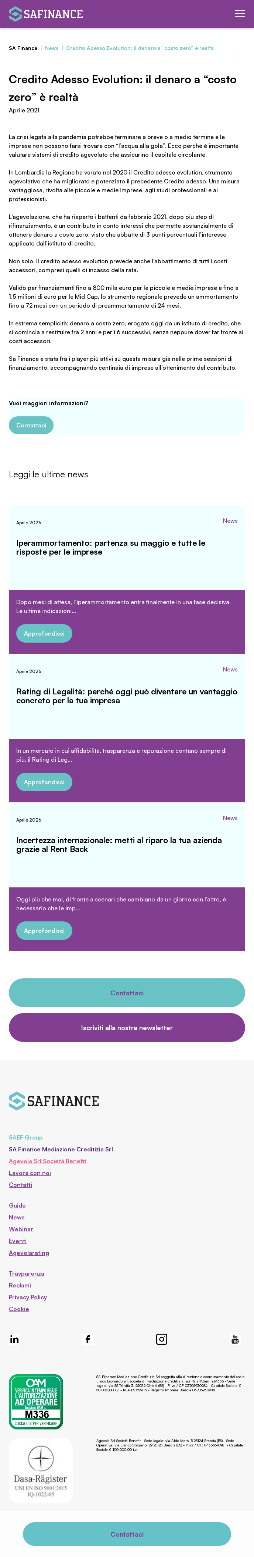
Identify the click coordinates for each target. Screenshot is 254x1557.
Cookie (19, 1309)
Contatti (20, 1184)
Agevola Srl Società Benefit (47, 1161)
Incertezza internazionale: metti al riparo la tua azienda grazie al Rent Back (119, 844)
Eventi (18, 1241)
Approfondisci (44, 633)
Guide (17, 1205)
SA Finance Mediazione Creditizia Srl (61, 1149)
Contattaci (31, 425)
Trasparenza (26, 1273)
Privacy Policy (28, 1297)
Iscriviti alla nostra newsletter (127, 1027)
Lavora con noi (30, 1173)
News (230, 520)
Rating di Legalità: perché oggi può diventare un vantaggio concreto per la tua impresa (126, 695)
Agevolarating (29, 1252)
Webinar (21, 1229)
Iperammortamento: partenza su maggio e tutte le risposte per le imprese (110, 547)
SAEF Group (26, 1137)
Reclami (20, 1285)
